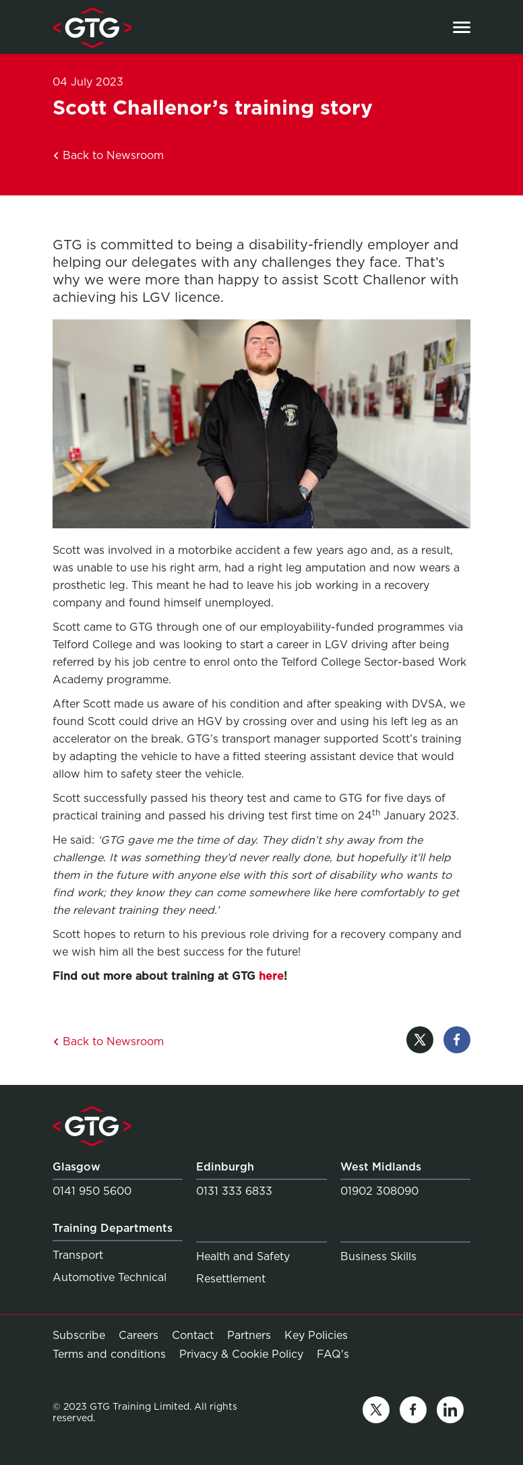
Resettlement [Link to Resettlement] (231, 1278)
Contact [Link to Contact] (193, 1335)
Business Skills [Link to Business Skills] (378, 1256)
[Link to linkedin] (450, 1412)
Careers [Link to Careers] (138, 1335)
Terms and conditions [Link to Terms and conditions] (109, 1354)
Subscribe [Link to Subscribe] (79, 1335)
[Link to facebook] (413, 1412)
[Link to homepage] (92, 27)
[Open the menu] (461, 27)
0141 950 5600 (92, 1191)
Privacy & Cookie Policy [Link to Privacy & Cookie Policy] (241, 1354)
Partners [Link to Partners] (249, 1335)
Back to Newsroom (108, 155)
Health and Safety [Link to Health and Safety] (243, 1256)
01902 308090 (379, 1191)
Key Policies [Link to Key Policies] (316, 1335)
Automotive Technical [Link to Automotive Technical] (109, 1277)
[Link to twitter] (376, 1412)
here (271, 976)
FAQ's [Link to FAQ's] (333, 1354)
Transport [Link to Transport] (78, 1255)
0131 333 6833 (234, 1191)
